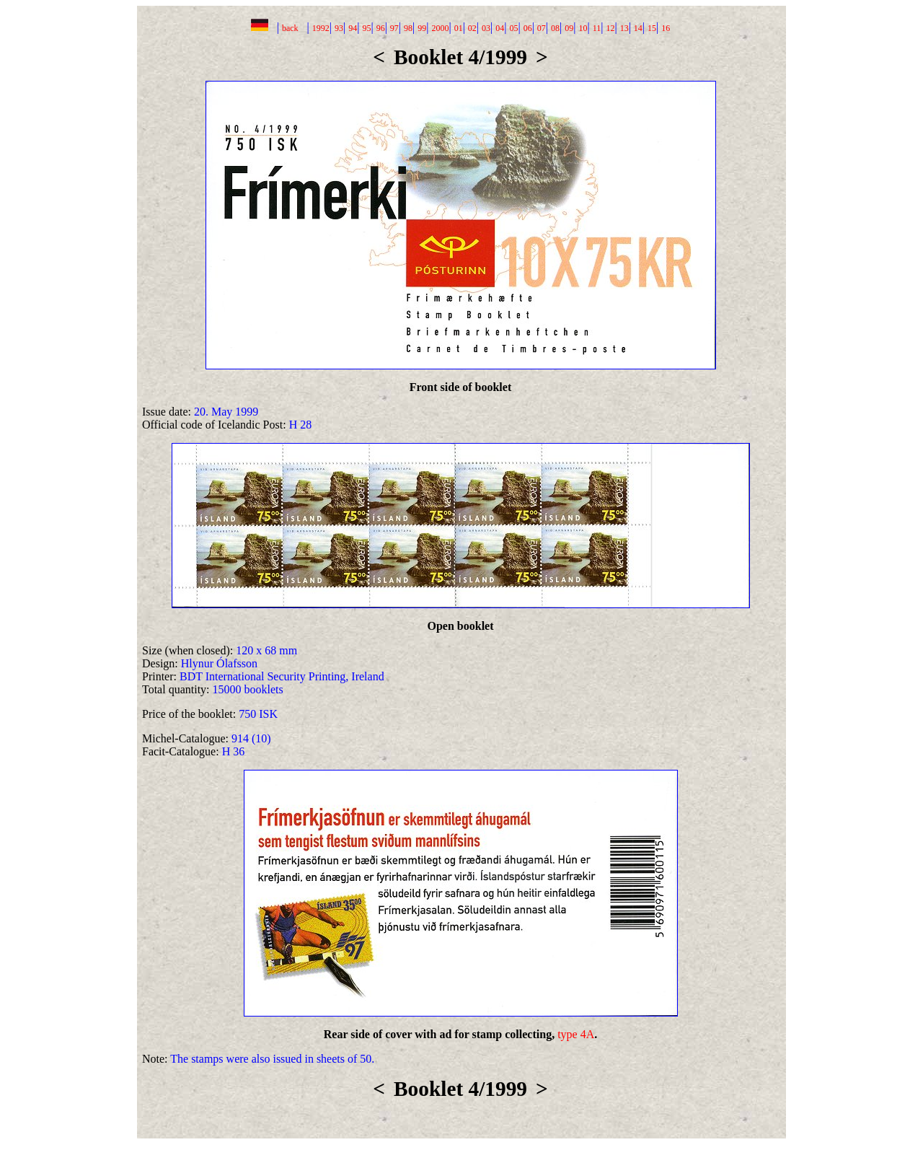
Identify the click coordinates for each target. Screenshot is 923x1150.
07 (541, 28)
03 (486, 28)
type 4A (575, 1034)
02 (472, 28)
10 (582, 28)
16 (665, 28)
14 (638, 28)
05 (513, 28)
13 (624, 28)
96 (380, 28)
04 (499, 28)
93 (339, 28)
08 (555, 28)
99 (422, 28)
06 (528, 28)
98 (408, 28)
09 (569, 28)
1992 (321, 28)
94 (352, 28)
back (290, 28)
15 (652, 28)
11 (597, 28)
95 (366, 28)
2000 (440, 28)
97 (394, 28)
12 (610, 28)
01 (458, 28)
